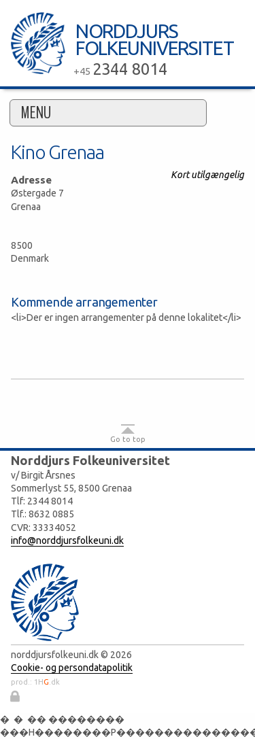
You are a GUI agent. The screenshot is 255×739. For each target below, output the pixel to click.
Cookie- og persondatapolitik (72, 667)
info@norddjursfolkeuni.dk (67, 540)
